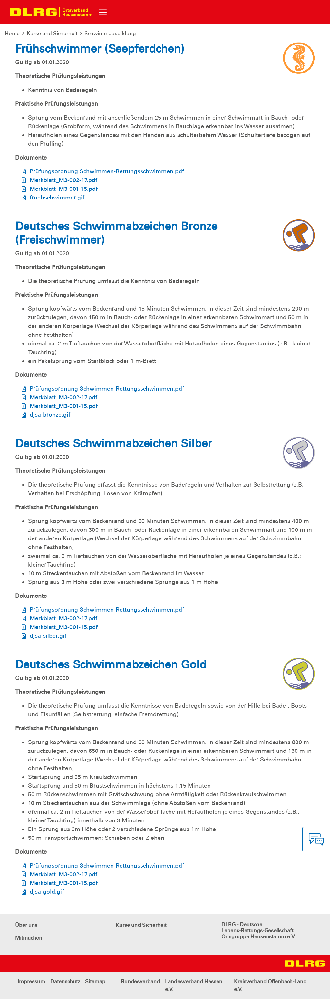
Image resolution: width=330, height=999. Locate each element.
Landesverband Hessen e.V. (193, 985)
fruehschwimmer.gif (57, 197)
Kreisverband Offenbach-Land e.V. (270, 985)
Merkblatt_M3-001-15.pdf (64, 188)
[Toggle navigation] (103, 12)
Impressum (31, 981)
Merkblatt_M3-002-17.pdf (63, 180)
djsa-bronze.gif (50, 414)
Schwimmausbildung (110, 33)
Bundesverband (140, 981)
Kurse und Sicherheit (52, 33)
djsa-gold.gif (47, 891)
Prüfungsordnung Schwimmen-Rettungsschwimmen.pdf (107, 171)
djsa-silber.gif (48, 635)
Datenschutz (65, 981)
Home (12, 33)
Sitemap (95, 981)
